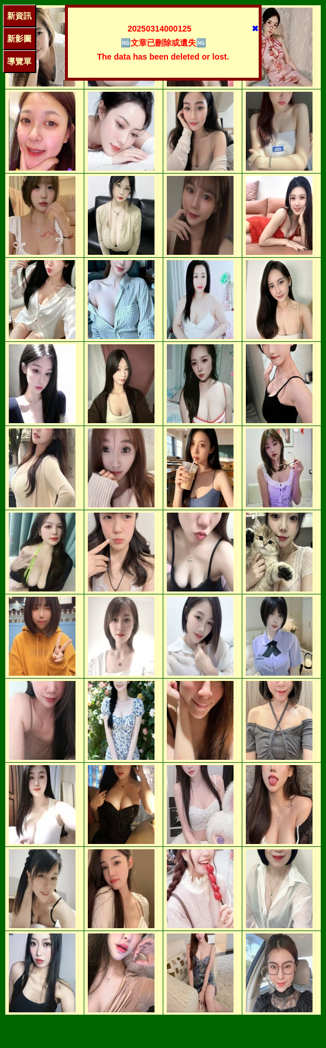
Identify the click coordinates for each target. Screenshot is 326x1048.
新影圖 (19, 38)
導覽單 (19, 61)
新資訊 (19, 15)
